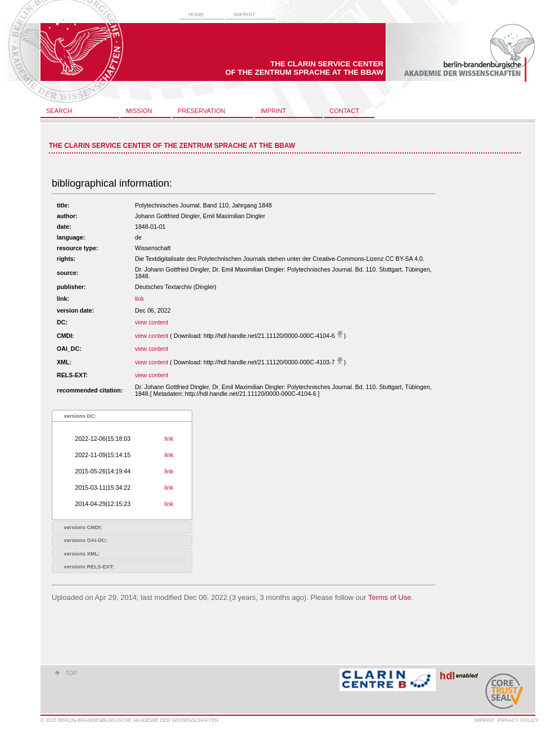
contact (344, 110)
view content (151, 322)
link (139, 298)
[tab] (122, 416)
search (59, 110)
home (196, 14)
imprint (244, 14)
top (71, 673)
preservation (201, 110)
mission (139, 110)
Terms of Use (390, 597)
